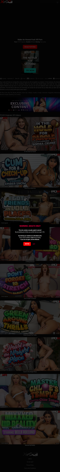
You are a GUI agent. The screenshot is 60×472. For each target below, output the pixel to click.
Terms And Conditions (25, 237)
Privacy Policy (37, 237)
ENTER (27, 244)
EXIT (34, 244)
